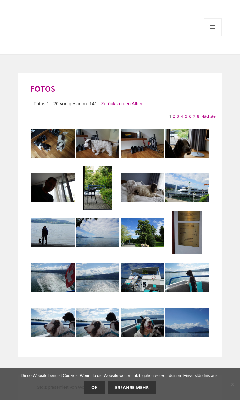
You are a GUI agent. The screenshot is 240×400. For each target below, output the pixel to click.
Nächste (208, 116)
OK (94, 387)
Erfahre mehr (132, 387)
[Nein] (232, 384)
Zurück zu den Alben (122, 103)
